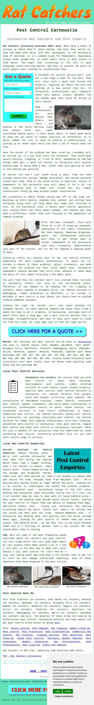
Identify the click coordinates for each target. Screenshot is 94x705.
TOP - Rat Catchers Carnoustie (22, 656)
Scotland (76, 427)
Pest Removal (40, 628)
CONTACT (73, 23)
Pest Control (11, 631)
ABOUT (63, 23)
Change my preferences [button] (64, 696)
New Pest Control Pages (20, 681)
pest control (42, 427)
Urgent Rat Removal (54, 645)
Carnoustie (84, 342)
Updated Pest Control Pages (43, 681)
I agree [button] (57, 691)
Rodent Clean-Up (80, 628)
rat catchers (11, 616)
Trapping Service (47, 635)
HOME (48, 23)
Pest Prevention (32, 631)
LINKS (55, 23)
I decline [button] (68, 691)
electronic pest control (57, 417)
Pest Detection (72, 635)
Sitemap (5, 681)
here (57, 623)
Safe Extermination (57, 631)
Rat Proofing (24, 635)
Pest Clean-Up (31, 645)
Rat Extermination (67, 641)
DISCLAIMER (85, 23)
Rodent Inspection (35, 641)
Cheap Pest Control (30, 638)
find (12, 599)
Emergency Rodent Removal (65, 638)
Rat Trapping (59, 628)
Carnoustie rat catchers (40, 377)
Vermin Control (20, 628)
